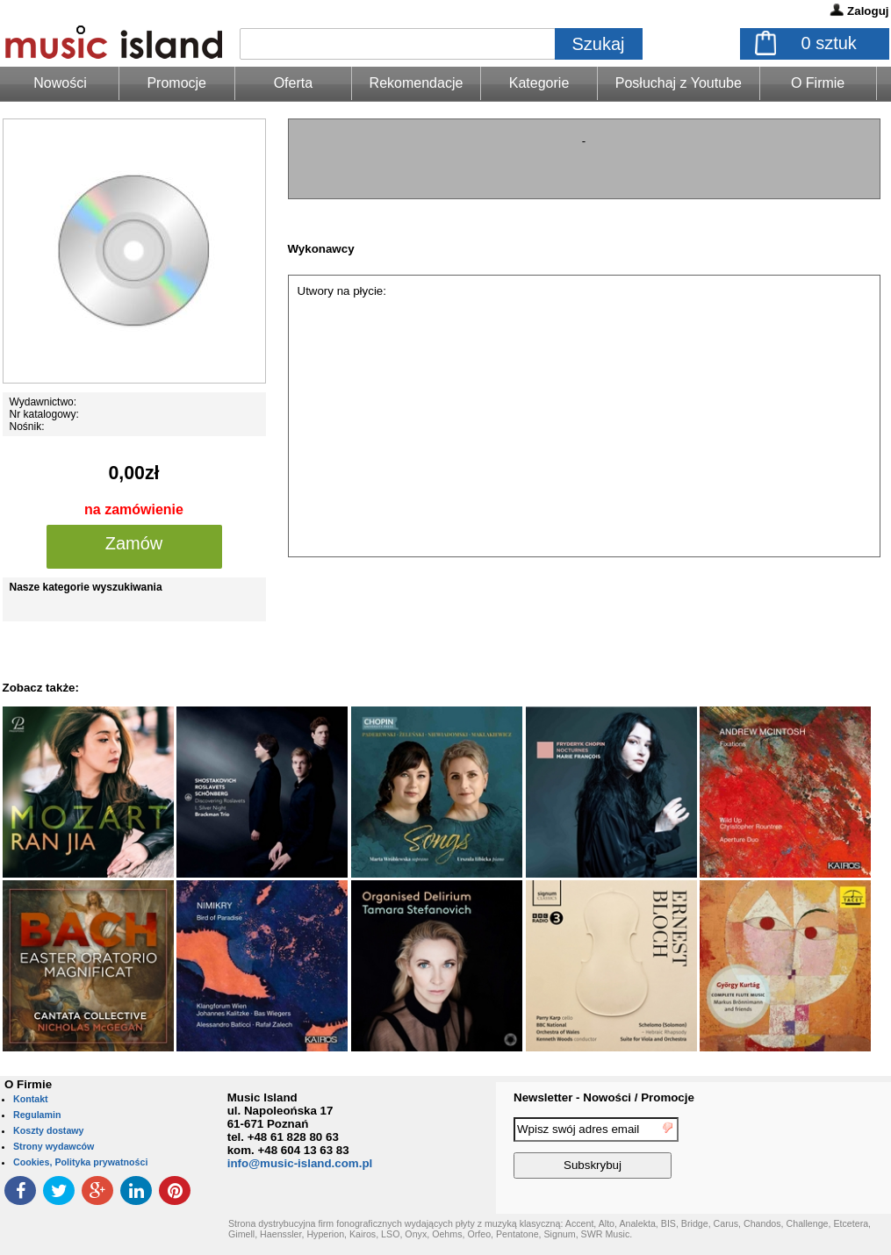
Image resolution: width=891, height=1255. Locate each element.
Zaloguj (867, 11)
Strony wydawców (53, 1146)
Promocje (176, 82)
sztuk (829, 43)
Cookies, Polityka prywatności (80, 1162)
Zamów (134, 543)
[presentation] (819, 1150)
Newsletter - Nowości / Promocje (604, 1097)
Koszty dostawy (48, 1130)
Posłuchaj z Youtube (678, 82)
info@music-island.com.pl (300, 1163)
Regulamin (37, 1114)
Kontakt (30, 1099)
